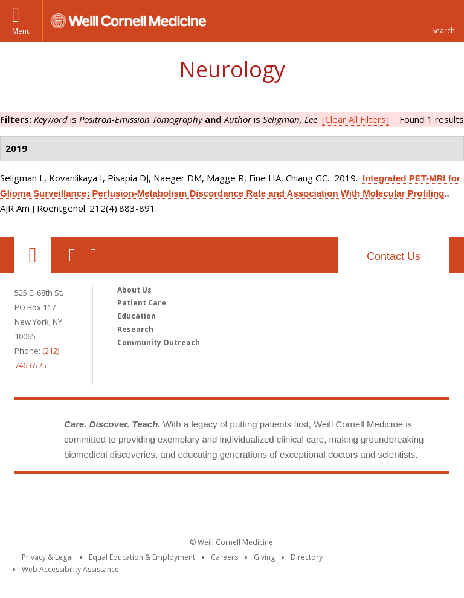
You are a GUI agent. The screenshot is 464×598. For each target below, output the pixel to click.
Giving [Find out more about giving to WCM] (264, 557)
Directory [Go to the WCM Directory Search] (307, 557)
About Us (134, 290)
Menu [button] (21, 31)
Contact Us (393, 256)
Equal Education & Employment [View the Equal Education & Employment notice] (142, 557)
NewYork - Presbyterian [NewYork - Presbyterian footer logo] (333, 498)
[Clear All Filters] (355, 119)
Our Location (32, 255)
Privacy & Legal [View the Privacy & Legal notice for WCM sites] (47, 557)
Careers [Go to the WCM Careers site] (224, 557)
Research (135, 329)
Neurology (232, 69)
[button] (443, 21)
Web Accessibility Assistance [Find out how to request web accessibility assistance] (70, 569)
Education (136, 316)
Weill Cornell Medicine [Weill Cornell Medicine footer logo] (143, 498)
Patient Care (141, 302)
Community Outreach (158, 342)
